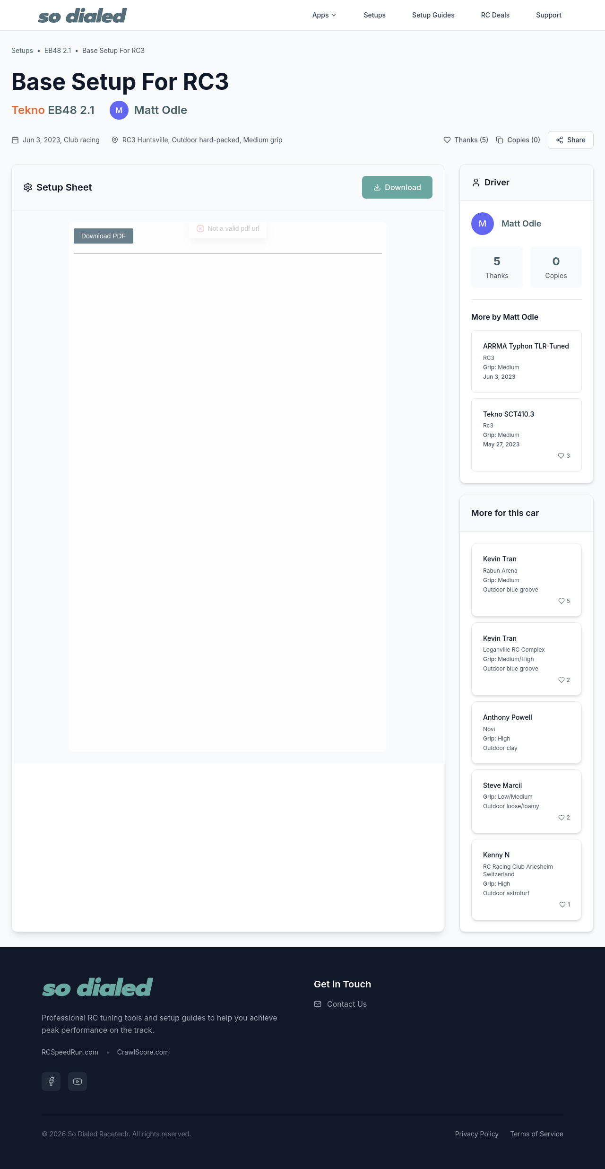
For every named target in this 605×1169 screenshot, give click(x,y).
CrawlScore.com (143, 1052)
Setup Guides (433, 15)
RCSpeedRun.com (70, 1052)
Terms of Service (536, 1134)
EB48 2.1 (57, 50)
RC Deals (495, 15)
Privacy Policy (477, 1134)
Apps (324, 15)
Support (549, 15)
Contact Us (347, 1004)
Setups (374, 15)
